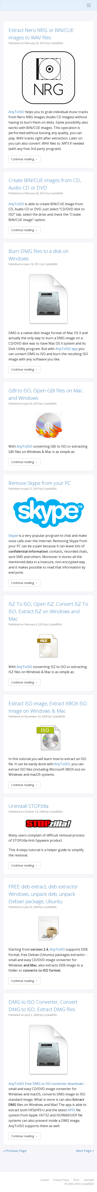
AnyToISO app (66, 348)
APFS (71, 1110)
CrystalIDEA (87, 1184)
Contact (44, 1180)
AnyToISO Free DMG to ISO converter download (45, 1083)
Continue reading (24, 159)
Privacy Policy (61, 1180)
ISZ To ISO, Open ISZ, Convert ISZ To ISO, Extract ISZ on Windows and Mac (48, 611)
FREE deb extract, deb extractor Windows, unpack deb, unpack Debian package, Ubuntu (43, 894)
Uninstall (89, 1180)
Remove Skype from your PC (39, 483)
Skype (13, 535)
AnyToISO (16, 112)
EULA (76, 1180)
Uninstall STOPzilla (28, 805)
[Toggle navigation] (89, 5)
